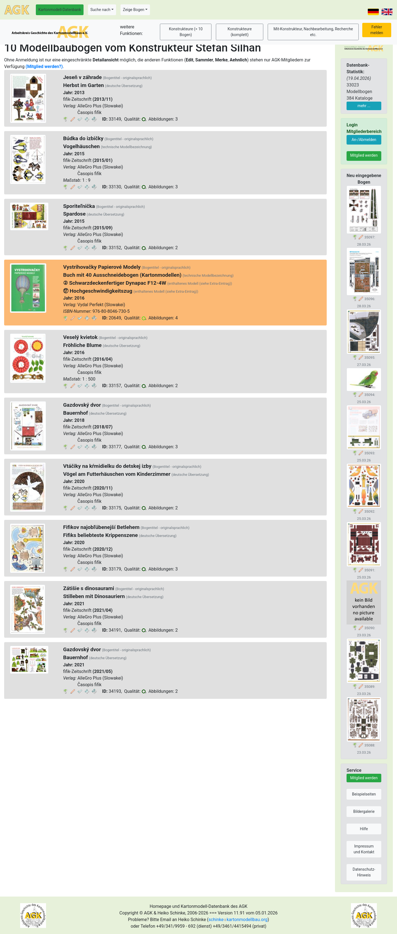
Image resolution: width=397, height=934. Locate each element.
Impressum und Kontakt (363, 849)
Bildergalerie (363, 811)
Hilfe (364, 829)
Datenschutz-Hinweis (364, 872)
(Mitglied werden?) (44, 66)
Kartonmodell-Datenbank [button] (59, 9)
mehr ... (364, 106)
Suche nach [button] (100, 9)
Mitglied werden (363, 155)
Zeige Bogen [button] (133, 9)
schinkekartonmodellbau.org (237, 919)
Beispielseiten (364, 794)
